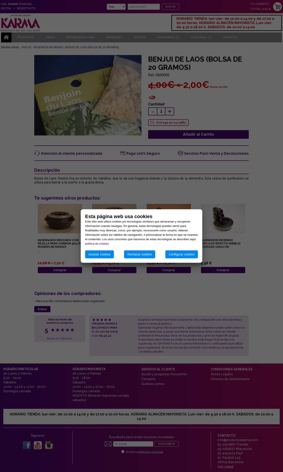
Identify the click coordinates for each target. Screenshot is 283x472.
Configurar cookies (182, 254)
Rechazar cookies (139, 254)
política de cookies (97, 243)
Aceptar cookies (99, 254)
